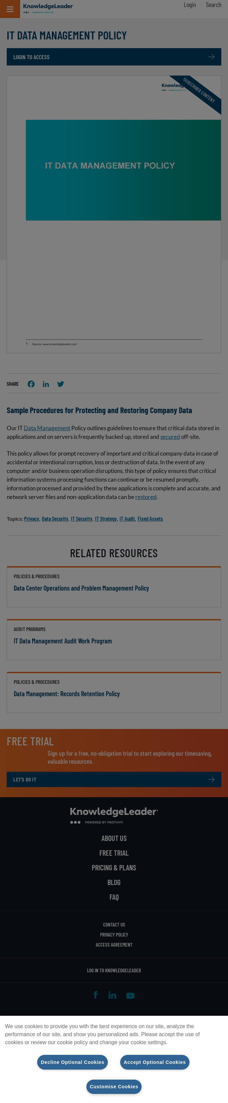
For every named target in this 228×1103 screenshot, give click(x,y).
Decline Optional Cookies (72, 1062)
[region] (114, 1059)
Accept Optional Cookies (155, 1062)
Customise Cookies (114, 1086)
